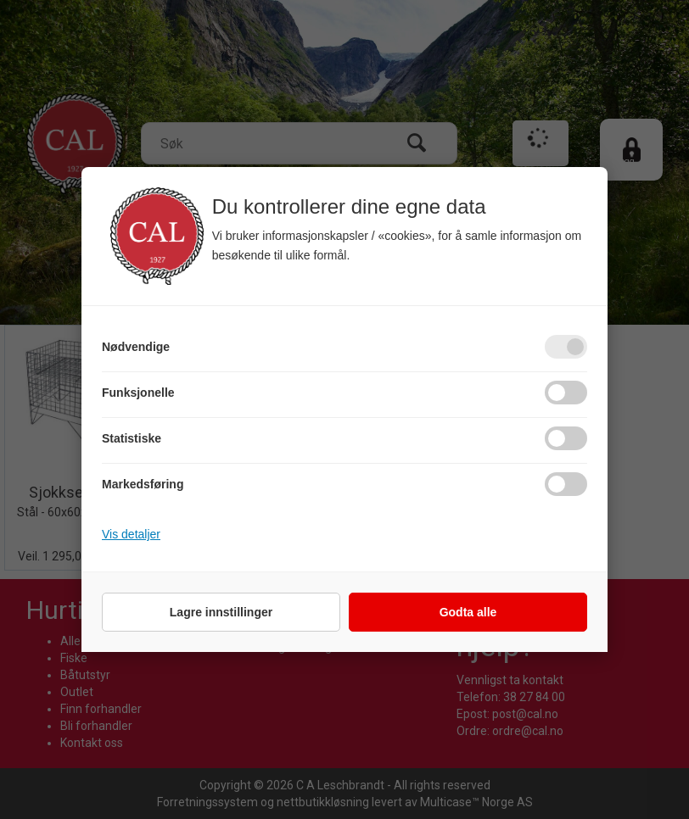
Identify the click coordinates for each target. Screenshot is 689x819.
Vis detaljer (131, 534)
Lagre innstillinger (221, 612)
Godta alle (468, 612)
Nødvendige (136, 347)
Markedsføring (142, 484)
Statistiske (131, 438)
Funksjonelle (138, 392)
